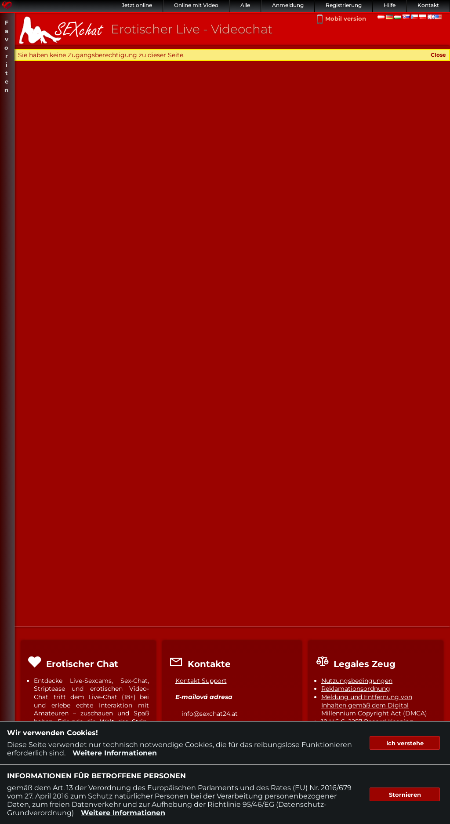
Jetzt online (137, 5)
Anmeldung (288, 5)
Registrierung (344, 5)
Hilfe (390, 5)
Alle (245, 5)
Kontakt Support (201, 681)
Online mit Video (196, 5)
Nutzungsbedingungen (356, 681)
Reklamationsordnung (355, 689)
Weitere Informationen (115, 753)
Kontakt (428, 5)
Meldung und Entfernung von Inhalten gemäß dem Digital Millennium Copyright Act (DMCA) (374, 705)
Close (438, 54)
